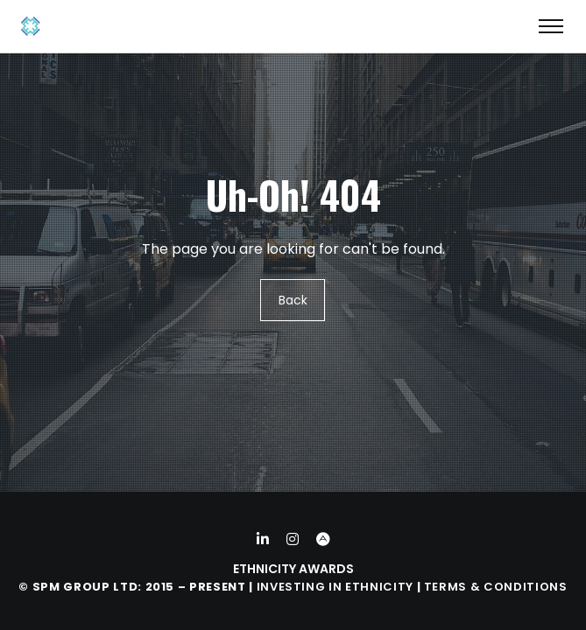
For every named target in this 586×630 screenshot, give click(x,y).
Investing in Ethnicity (335, 586)
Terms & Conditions (496, 586)
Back (293, 300)
